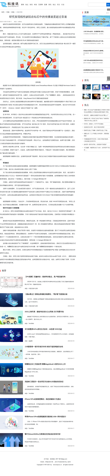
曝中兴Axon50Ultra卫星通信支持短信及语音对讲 (42, 434)
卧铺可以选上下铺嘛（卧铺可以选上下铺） (96, 130)
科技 (35, 4)
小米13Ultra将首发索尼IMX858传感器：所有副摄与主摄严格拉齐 (93, 60)
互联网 (40, 4)
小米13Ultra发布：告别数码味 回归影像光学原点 (96, 22)
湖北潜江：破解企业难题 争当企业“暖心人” (96, 115)
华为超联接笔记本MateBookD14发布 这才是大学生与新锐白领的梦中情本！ (93, 41)
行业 (62, 4)
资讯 (49, 4)
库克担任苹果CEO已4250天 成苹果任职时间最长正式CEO (93, 50)
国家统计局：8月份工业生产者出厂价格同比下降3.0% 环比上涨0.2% (96, 119)
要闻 (22, 4)
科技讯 (42, 462)
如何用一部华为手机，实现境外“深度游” (95, 144)
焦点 (54, 4)
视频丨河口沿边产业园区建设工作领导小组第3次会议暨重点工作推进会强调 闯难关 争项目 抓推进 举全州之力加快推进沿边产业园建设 (97, 111)
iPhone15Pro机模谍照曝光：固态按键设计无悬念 (43, 399)
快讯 (31, 4)
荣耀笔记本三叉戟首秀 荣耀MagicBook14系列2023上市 (45, 364)
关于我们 (46, 459)
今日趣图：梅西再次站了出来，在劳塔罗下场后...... (97, 149)
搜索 (108, 4)
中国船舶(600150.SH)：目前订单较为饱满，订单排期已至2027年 (96, 140)
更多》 (108, 13)
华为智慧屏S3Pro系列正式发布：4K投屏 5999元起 (43, 329)
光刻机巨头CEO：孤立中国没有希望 (94, 127)
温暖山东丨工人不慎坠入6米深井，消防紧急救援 (96, 135)
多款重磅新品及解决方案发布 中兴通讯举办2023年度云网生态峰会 (93, 70)
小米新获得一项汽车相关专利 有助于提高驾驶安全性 (44, 347)
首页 (2, 12)
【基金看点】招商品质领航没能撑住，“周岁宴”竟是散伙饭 (46, 294)
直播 (45, 4)
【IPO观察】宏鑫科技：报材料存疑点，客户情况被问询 (45, 277)
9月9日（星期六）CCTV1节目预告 (93, 124)
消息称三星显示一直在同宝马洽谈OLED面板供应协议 (44, 382)
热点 (26, 4)
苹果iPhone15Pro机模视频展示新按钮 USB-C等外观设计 (45, 417)
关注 (58, 4)
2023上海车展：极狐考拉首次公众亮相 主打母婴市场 (44, 312)
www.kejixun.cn (57, 464)
